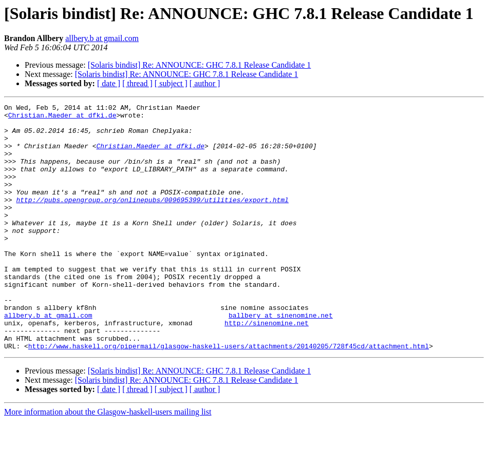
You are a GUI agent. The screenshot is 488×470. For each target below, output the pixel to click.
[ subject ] (171, 83)
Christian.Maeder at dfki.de (62, 118)
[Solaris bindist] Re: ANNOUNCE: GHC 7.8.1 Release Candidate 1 (199, 65)
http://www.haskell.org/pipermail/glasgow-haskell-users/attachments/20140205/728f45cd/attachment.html (228, 395)
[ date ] (108, 83)
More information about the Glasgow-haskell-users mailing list (107, 461)
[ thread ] (137, 83)
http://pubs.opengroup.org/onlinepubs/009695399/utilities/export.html (152, 219)
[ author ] (205, 83)
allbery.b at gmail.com (102, 38)
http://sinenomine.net (266, 367)
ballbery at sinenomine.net (281, 358)
